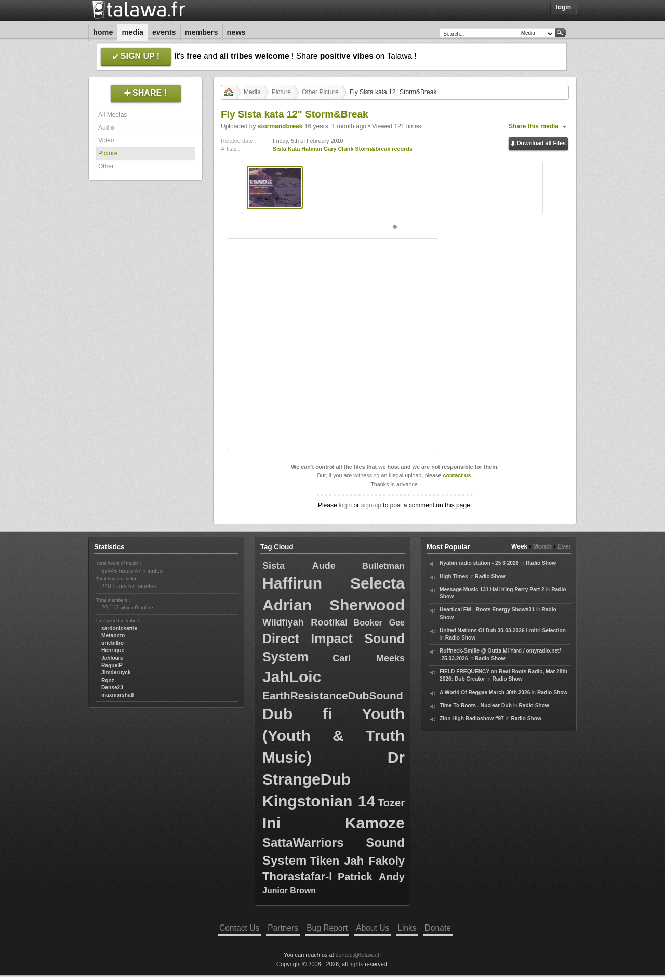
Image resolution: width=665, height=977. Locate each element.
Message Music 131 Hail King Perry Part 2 (492, 589)
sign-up (371, 505)
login (345, 505)
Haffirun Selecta (333, 583)
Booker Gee (379, 622)
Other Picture (320, 92)
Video (106, 140)
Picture (107, 153)
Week (519, 546)
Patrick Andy (371, 876)
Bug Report (327, 927)
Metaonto (113, 636)
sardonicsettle (119, 628)
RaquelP (112, 665)
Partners (283, 927)
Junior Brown (289, 890)
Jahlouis (112, 658)
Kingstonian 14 (318, 801)
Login (563, 7)
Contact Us (239, 927)
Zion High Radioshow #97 (472, 718)
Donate (438, 927)
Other (106, 166)
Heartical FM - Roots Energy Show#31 (487, 610)
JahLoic (291, 676)
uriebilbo (112, 643)
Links (406, 927)
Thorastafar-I (297, 876)
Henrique (112, 650)
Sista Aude (299, 566)
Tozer (391, 803)
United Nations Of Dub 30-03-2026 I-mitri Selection (503, 630)
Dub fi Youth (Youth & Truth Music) (333, 735)
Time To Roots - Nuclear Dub (476, 705)
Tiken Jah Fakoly (357, 860)
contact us (457, 475)
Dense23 (112, 688)
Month (542, 546)
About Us (372, 927)
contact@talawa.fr (358, 955)
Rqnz (107, 680)
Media (132, 32)
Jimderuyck (116, 672)
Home (103, 32)
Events (164, 32)
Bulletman (383, 566)
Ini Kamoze (333, 822)
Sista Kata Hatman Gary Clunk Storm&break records (343, 149)
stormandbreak (280, 126)
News (236, 32)
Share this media (533, 126)
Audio (106, 128)
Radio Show (541, 563)
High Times (454, 576)
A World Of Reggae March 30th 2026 (485, 692)
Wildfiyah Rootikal (305, 622)
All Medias (112, 115)
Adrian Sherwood (333, 605)
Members (201, 32)
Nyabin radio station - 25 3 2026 (479, 563)
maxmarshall (117, 695)
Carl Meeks (368, 658)
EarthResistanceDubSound (332, 695)
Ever (564, 546)
